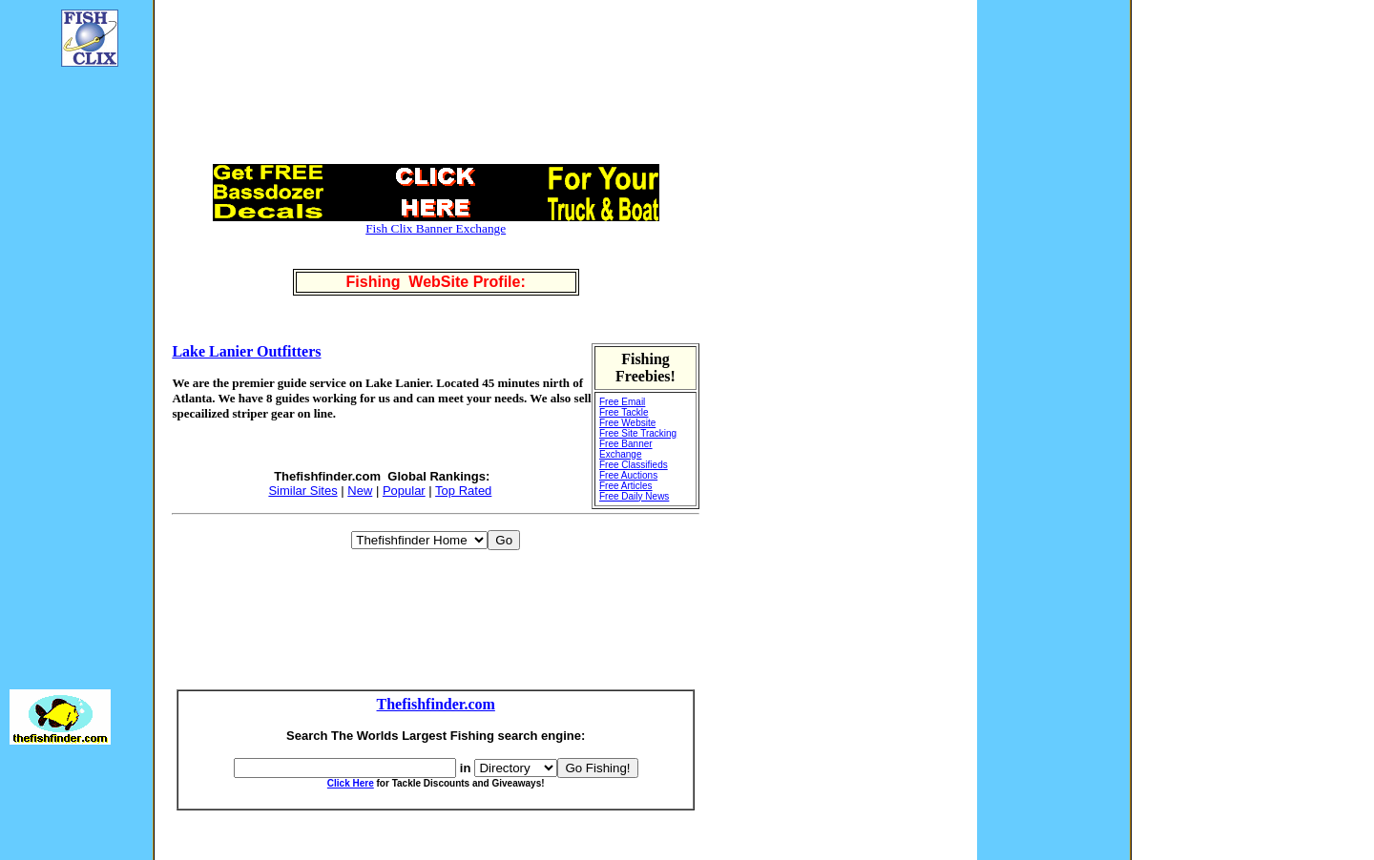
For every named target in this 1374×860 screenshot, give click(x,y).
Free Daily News (634, 496)
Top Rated (463, 490)
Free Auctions (628, 475)
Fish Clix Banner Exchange (435, 228)
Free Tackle (624, 412)
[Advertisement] (67, 368)
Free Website (627, 423)
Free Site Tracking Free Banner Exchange (638, 444)
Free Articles (626, 486)
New (359, 490)
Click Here (350, 783)
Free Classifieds (633, 465)
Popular (404, 490)
